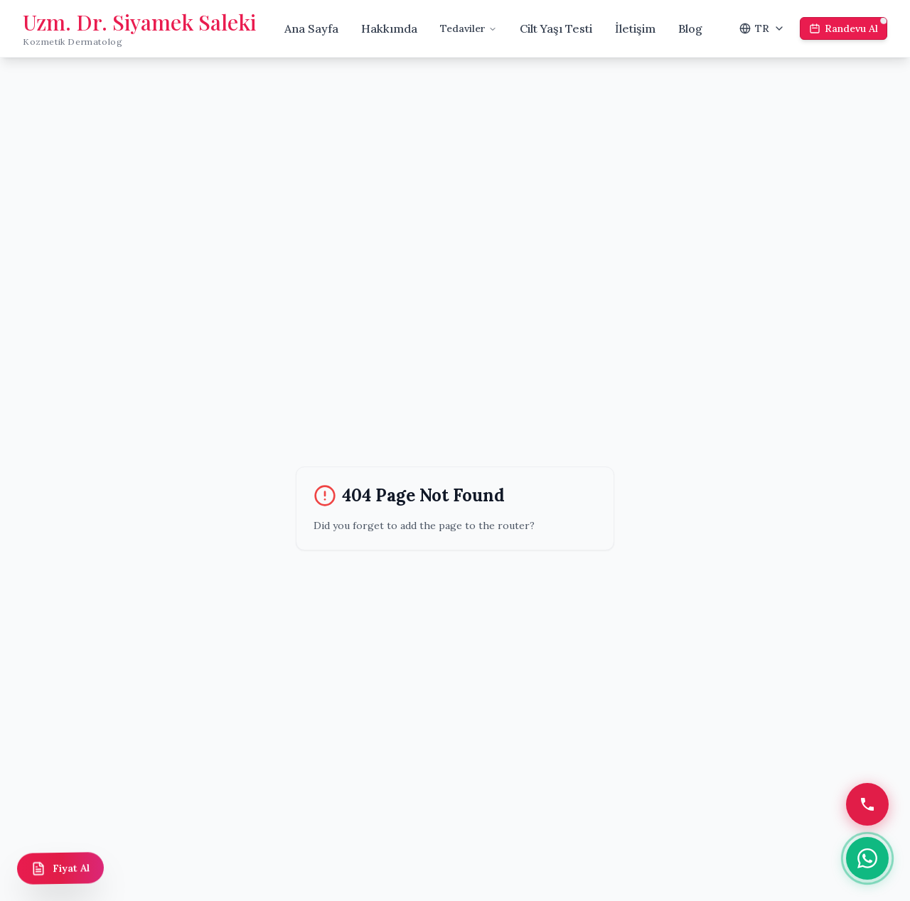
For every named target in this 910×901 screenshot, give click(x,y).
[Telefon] (867, 804)
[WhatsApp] (867, 858)
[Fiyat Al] (60, 868)
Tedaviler (468, 28)
